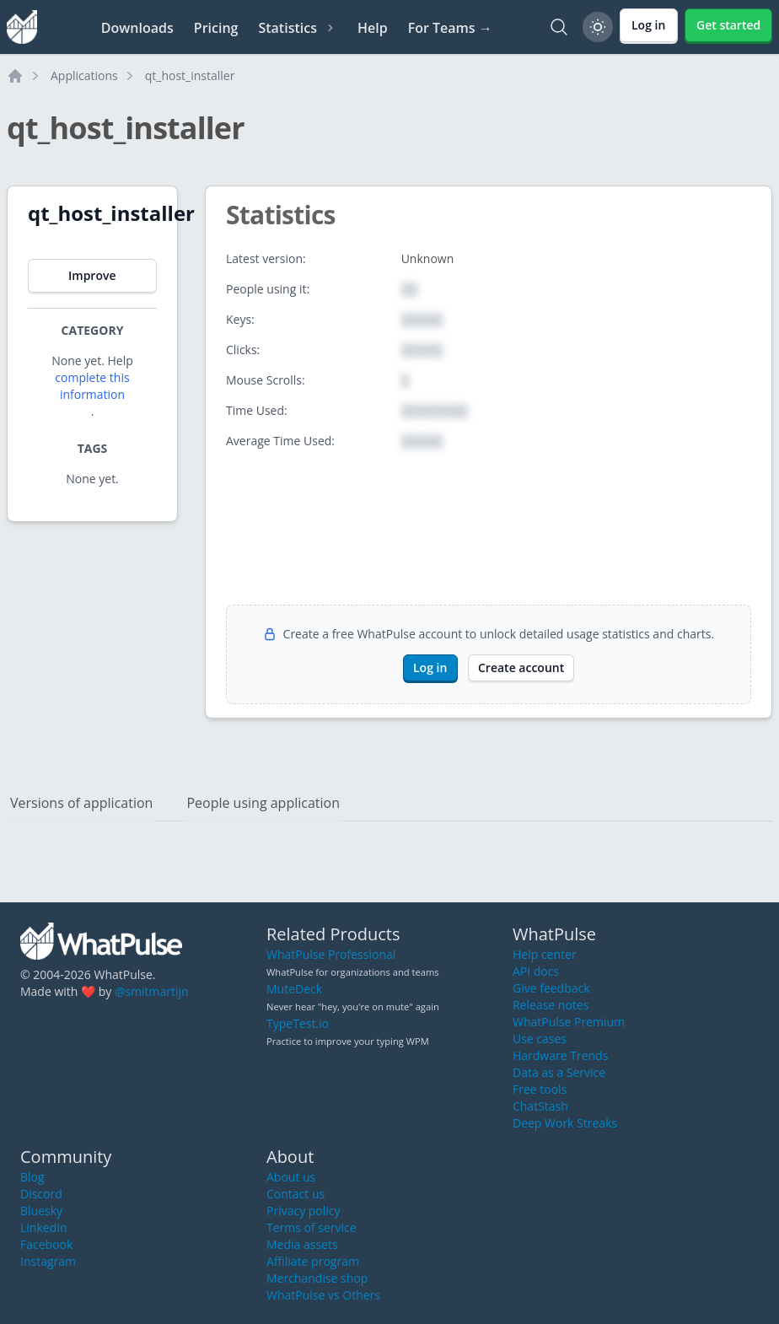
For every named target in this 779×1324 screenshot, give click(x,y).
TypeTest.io (297, 1023)
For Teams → (450, 28)
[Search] (559, 27)
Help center (545, 954)
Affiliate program (312, 1261)
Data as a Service (559, 1072)
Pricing (216, 28)
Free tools (540, 1089)
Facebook (46, 1244)
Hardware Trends (560, 1055)
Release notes (550, 1005)
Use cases (540, 1039)
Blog (32, 1177)
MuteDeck (294, 989)
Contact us (295, 1194)
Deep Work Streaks (565, 1123)
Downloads (137, 28)
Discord (41, 1194)
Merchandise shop (317, 1278)
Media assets (302, 1244)
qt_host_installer (190, 75)
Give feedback (551, 988)
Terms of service (311, 1227)
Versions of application (81, 803)
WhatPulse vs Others (323, 1295)
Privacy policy (303, 1211)
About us (290, 1177)
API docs (536, 971)
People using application (263, 803)
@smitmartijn (152, 991)
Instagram (48, 1261)
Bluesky (41, 1211)
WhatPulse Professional (330, 954)
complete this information (92, 385)
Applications (84, 75)
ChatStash (540, 1106)
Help (372, 28)
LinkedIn (43, 1227)
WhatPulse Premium (569, 1022)
